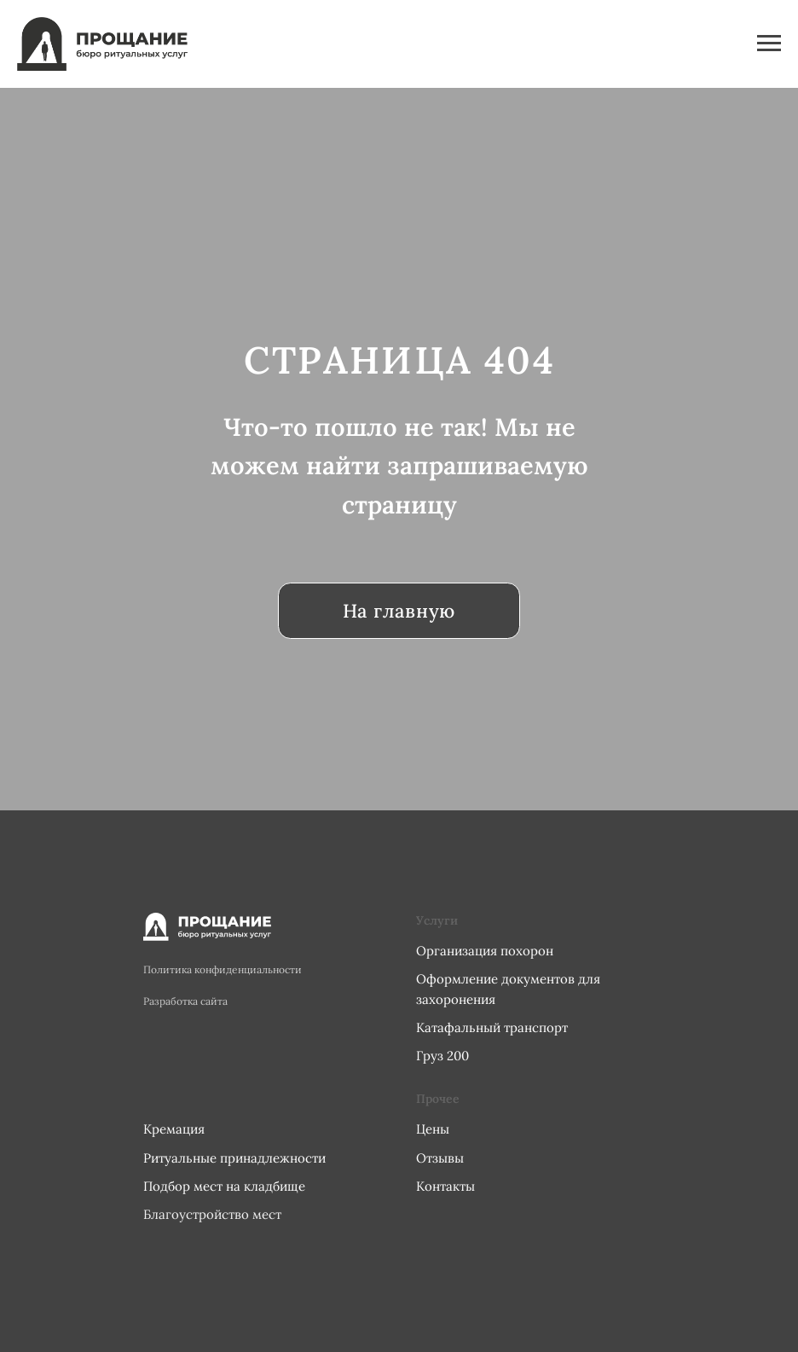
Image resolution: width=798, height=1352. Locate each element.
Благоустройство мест (212, 1214)
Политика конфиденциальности (222, 969)
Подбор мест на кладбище (224, 1186)
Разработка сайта (185, 1001)
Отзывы (440, 1158)
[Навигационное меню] (769, 43)
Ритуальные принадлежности (234, 1158)
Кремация (174, 1129)
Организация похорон (484, 951)
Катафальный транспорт (492, 1027)
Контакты (445, 1186)
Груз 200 (442, 1055)
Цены (432, 1129)
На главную (399, 611)
